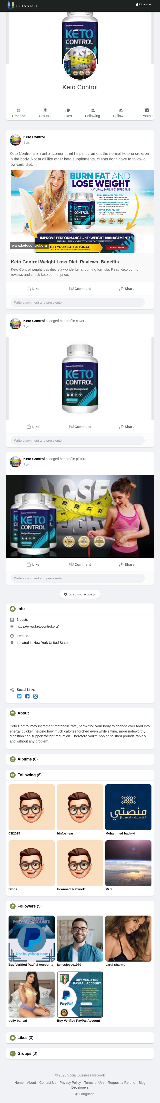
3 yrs (26, 142)
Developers (80, 1087)
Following (27, 775)
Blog (142, 1082)
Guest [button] (143, 4)
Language (84, 1094)
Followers (27, 906)
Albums (25, 759)
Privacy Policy (70, 1082)
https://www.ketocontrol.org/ (38, 626)
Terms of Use (94, 1082)
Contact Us (47, 1082)
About (31, 1082)
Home (18, 1082)
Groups (24, 1054)
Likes (23, 1038)
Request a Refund (121, 1082)
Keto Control (80, 87)
